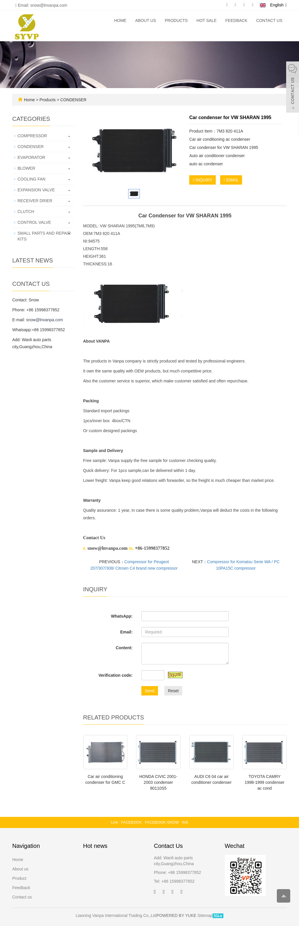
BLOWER (26, 168)
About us (145, 20)
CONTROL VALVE (34, 222)
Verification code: (115, 675)
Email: (126, 632)
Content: (124, 647)
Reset (173, 690)
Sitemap (204, 915)
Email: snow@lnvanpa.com (41, 5)
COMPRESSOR (32, 135)
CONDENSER (72, 99)
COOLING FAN (32, 179)
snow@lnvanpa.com (44, 319)
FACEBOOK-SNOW (162, 822)
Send (149, 690)
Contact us (269, 20)
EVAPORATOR (31, 157)
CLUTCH (26, 211)
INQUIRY (202, 180)
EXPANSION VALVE (36, 190)
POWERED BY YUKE (177, 915)
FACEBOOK (131, 822)
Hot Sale (207, 20)
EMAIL (231, 180)
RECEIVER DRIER (35, 200)
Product (19, 878)
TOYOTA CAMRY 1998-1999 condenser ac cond (264, 782)
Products (176, 20)
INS (185, 822)
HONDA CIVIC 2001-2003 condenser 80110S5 (158, 782)
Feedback (236, 20)
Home (120, 20)
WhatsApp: (122, 616)
